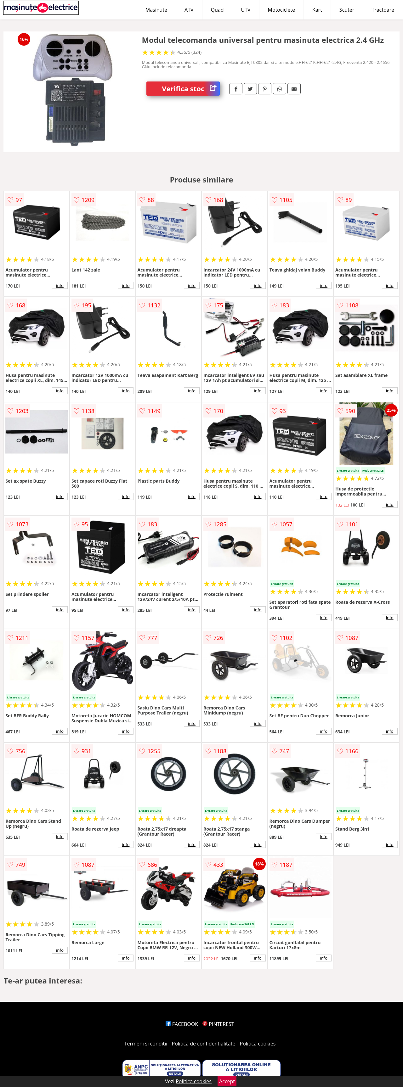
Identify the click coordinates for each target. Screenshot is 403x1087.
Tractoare (383, 9)
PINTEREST (218, 1024)
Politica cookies (258, 1043)
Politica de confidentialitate (204, 1043)
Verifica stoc (191, 88)
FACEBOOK (182, 1024)
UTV (245, 9)
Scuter (346, 9)
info (60, 285)
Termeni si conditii (145, 1043)
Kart (317, 9)
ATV (188, 9)
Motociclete (281, 9)
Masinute (156, 9)
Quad (217, 9)
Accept (227, 1081)
